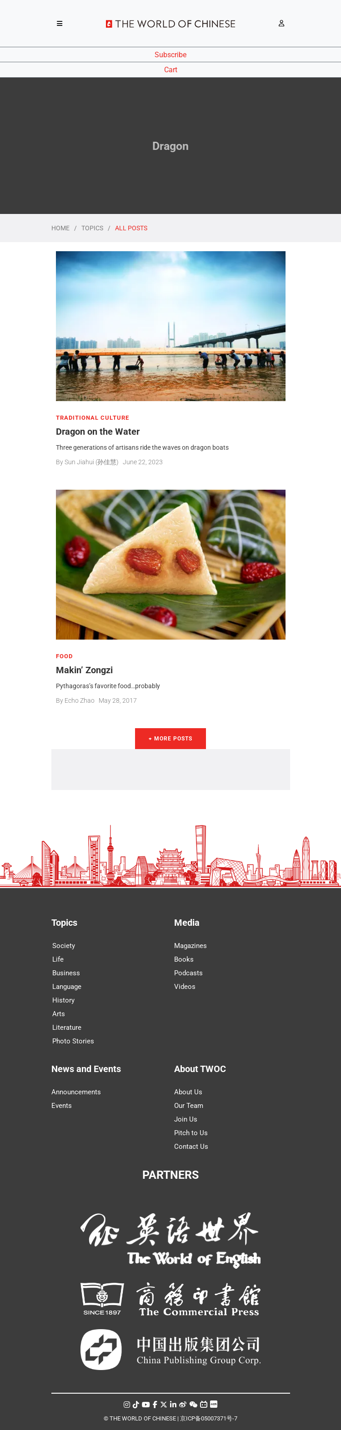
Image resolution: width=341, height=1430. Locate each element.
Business (66, 973)
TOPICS (92, 228)
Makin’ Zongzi (84, 670)
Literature (66, 1027)
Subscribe (170, 54)
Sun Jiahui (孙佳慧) (92, 462)
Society (63, 946)
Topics (64, 922)
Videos (185, 987)
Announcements (76, 1092)
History (63, 1000)
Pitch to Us (191, 1133)
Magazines (190, 946)
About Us (188, 1092)
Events (61, 1106)
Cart (170, 69)
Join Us (185, 1119)
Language (66, 987)
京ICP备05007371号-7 (208, 1418)
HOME (60, 228)
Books (184, 959)
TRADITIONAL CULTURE (92, 418)
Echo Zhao (80, 700)
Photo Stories (73, 1041)
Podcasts (188, 973)
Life (58, 959)
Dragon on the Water (98, 431)
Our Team (188, 1106)
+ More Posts (170, 738)
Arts (58, 1014)
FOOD (64, 656)
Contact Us (191, 1146)
